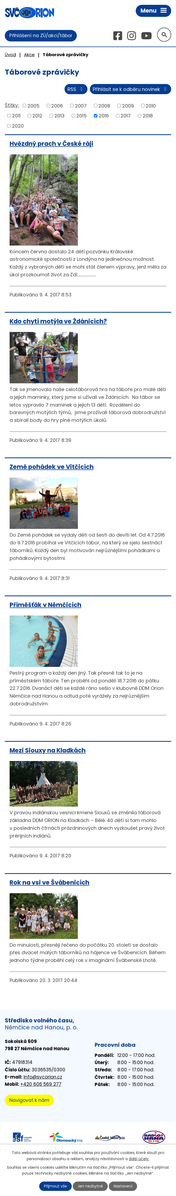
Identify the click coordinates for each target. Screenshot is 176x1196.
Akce (29, 55)
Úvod (10, 55)
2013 (59, 115)
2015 (81, 115)
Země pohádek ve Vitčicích (52, 467)
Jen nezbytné (90, 1186)
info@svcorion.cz (42, 1077)
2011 (16, 115)
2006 (57, 105)
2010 (151, 105)
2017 (126, 115)
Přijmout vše (55, 1186)
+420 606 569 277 (40, 1084)
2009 (128, 105)
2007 (81, 105)
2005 (33, 105)
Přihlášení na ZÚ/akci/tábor (40, 35)
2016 (104, 115)
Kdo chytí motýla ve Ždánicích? (58, 321)
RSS (76, 89)
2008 (104, 105)
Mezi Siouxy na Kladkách (48, 750)
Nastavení (123, 1186)
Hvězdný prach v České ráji (51, 143)
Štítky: (12, 105)
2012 (37, 115)
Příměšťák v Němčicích (45, 605)
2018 (148, 115)
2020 (18, 126)
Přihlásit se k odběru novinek (131, 89)
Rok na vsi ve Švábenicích (49, 882)
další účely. (139, 1158)
